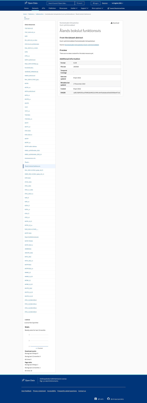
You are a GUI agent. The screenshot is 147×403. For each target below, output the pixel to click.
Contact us (82, 391)
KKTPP (26, 138)
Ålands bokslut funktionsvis (83, 14)
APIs (43, 8)
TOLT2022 (27, 115)
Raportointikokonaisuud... (32, 237)
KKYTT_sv (27, 127)
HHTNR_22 (27, 280)
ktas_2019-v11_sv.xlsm (31, 48)
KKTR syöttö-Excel (30, 91)
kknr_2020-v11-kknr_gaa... (32, 79)
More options (97, 8)
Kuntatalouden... (29, 68)
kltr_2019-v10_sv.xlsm (31, 40)
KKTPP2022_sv (29, 268)
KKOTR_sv (28, 99)
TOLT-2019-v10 (29, 28)
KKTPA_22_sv (28, 225)
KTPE (26, 52)
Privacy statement (39, 391)
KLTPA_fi (27, 205)
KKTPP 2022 (28, 233)
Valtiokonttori (40, 14)
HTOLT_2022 (28, 182)
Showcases (63, 8)
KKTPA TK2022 (29, 241)
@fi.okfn (99, 398)
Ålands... (27, 162)
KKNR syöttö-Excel (30, 75)
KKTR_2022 (28, 257)
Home (26, 8)
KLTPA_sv (27, 209)
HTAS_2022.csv (29, 194)
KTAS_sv (27, 217)
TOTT (26, 107)
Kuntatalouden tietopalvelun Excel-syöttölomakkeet (59, 14)
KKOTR (27, 103)
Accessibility (51, 391)
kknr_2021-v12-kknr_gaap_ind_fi (34, 170)
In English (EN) (117, 3)
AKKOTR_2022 (29, 253)
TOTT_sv (27, 111)
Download (115, 23)
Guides (74, 8)
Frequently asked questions (67, 391)
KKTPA (26, 83)
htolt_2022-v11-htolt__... (31, 229)
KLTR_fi (27, 197)
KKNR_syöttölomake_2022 (32, 150)
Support (84, 8)
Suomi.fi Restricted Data (117, 8)
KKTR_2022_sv (29, 261)
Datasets (35, 8)
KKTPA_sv (27, 87)
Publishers (52, 8)
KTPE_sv (27, 56)
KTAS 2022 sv (28, 134)
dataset (27, 19)
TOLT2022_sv (28, 119)
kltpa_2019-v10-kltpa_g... (32, 64)
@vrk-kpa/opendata (115, 398)
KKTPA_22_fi (28, 221)
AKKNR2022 (28, 249)
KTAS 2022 (28, 131)
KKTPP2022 (28, 264)
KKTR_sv (27, 95)
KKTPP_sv (27, 142)
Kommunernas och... (30, 158)
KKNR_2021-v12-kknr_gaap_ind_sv (34, 174)
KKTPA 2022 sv (29, 245)
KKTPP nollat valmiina (31, 146)
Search (79, 3)
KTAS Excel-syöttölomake (32, 44)
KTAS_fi (27, 213)
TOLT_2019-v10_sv (30, 32)
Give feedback (26, 391)
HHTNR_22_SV (29, 284)
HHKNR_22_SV (29, 276)
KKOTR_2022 (28, 288)
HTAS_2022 (28, 186)
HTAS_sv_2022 (29, 190)
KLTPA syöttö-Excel (30, 60)
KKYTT (26, 123)
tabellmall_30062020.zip (31, 71)
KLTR (26, 36)
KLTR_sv (27, 201)
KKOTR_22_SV (29, 292)
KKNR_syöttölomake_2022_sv (33, 154)
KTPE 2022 (28, 178)
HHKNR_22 (28, 272)
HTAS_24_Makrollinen (31, 300)
